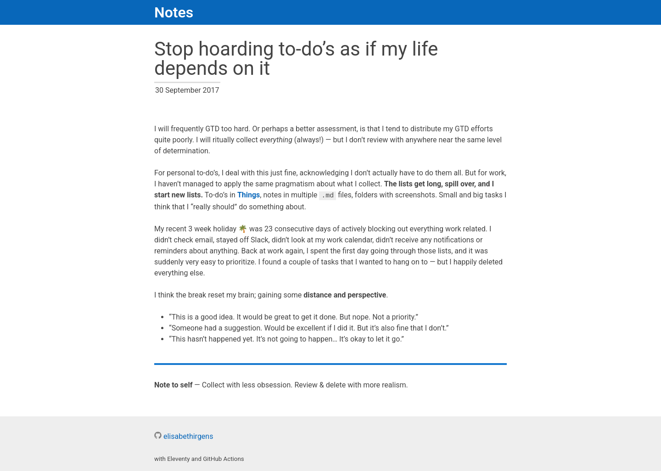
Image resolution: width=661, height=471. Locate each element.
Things (248, 195)
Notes (173, 12)
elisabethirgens (183, 436)
